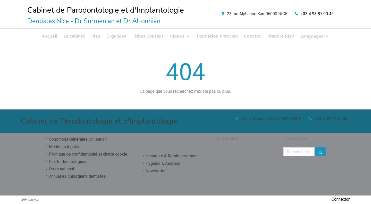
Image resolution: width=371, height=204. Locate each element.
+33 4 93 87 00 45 (317, 13)
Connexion (341, 199)
